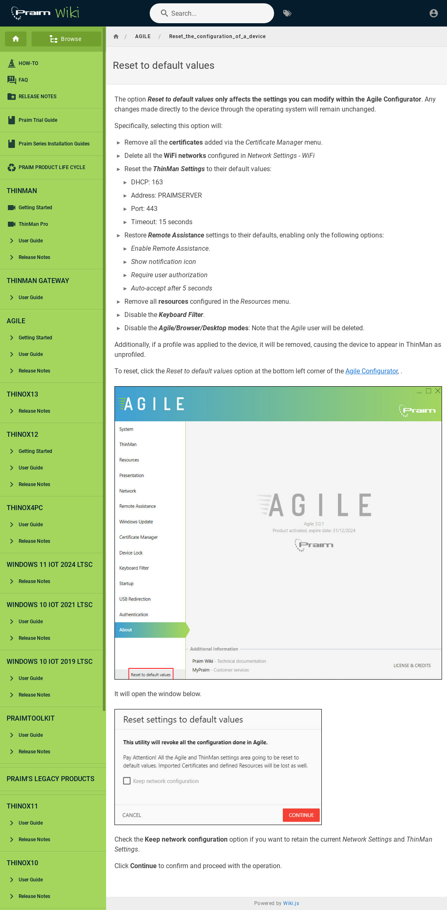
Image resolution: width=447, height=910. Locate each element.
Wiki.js (291, 903)
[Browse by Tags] (287, 13)
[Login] (434, 13)
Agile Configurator (371, 371)
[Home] (16, 38)
